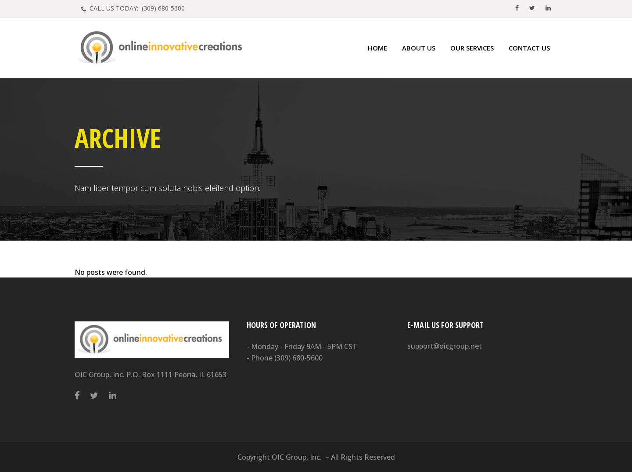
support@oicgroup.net (444, 346)
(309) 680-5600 (298, 358)
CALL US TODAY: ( (136, 8)
